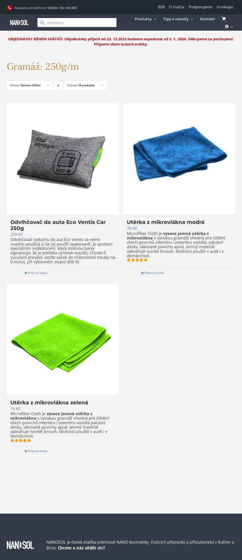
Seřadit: (25, 85)
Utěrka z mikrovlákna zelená (49, 402)
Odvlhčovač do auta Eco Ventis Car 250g (58, 225)
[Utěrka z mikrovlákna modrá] (179, 159)
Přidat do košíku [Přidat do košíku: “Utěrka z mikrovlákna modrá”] (154, 273)
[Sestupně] (58, 85)
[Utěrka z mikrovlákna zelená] (63, 339)
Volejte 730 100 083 (62, 8)
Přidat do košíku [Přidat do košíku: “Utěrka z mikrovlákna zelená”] (38, 451)
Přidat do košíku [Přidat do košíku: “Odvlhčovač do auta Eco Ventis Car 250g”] (38, 273)
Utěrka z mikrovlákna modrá (165, 222)
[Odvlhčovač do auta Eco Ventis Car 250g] (63, 159)
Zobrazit (81, 85)
